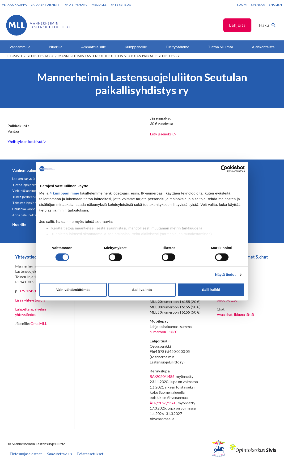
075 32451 (27, 291)
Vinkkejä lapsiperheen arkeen (33, 191)
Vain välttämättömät (73, 290)
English (275, 4)
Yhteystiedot (121, 4)
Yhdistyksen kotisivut (27, 141)
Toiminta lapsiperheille (28, 203)
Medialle (99, 4)
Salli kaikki (211, 290)
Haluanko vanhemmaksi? (30, 209)
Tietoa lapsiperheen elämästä (34, 185)
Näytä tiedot (225, 275)
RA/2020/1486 (162, 376)
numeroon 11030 (163, 331)
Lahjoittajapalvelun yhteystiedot (30, 311)
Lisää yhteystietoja (30, 300)
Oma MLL (38, 323)
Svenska (258, 4)
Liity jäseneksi (163, 134)
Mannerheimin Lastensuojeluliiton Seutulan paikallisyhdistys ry (119, 56)
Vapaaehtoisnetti (46, 4)
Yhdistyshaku (76, 4)
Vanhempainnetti (27, 170)
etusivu (15, 56)
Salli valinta (142, 290)
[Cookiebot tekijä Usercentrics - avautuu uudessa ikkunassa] (224, 168)
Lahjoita (237, 25)
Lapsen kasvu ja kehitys (29, 179)
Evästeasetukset (90, 453)
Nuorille (19, 224)
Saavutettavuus (59, 453)
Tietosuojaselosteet (25, 453)
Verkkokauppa (14, 4)
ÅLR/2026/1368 (163, 403)
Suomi (242, 4)
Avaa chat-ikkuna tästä (235, 314)
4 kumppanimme (64, 193)
